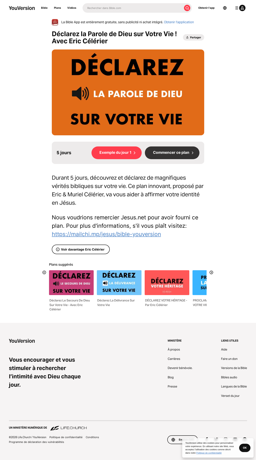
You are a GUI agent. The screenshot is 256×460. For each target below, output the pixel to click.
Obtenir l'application (179, 22)
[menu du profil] (239, 8)
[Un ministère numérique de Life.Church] (128, 426)
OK (245, 447)
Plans (57, 7)
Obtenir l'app (206, 7)
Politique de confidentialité (66, 437)
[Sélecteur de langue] (225, 8)
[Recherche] (132, 8)
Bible (44, 7)
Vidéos (71, 7)
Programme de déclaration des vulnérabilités (36, 442)
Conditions (92, 437)
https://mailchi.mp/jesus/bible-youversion (106, 234)
